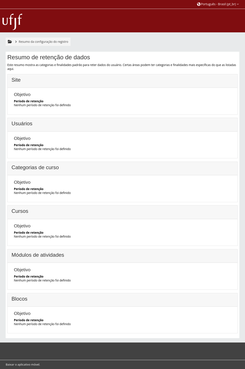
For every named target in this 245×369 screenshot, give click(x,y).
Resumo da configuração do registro (43, 42)
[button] (217, 4)
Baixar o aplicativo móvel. (23, 364)
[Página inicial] (12, 20)
